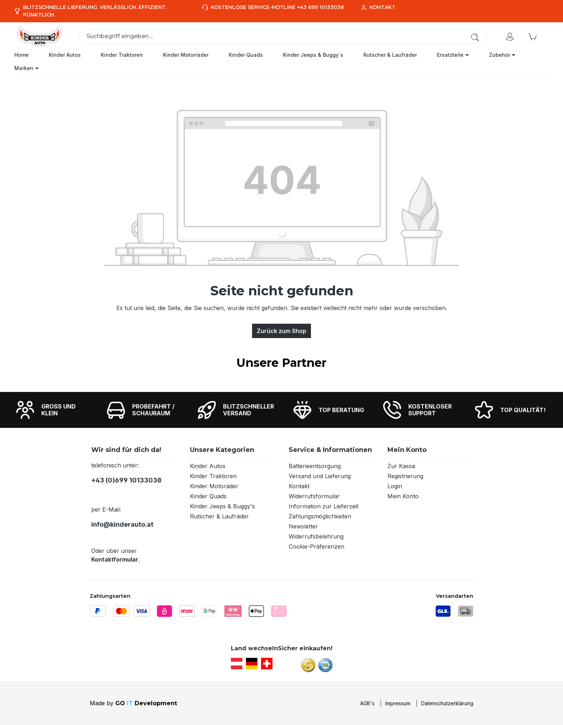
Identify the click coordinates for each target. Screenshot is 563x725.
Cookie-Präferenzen (316, 546)
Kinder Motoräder (214, 486)
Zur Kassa (401, 466)
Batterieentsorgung (315, 466)
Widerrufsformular (314, 496)
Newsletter (303, 526)
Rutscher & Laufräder (219, 516)
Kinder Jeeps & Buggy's (222, 506)
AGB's (367, 703)
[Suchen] (475, 37)
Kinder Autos (207, 466)
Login (394, 486)
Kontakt (299, 486)
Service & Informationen (330, 450)
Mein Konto (407, 450)
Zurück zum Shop (281, 330)
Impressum (397, 703)
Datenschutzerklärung (447, 703)
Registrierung (405, 476)
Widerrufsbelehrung (316, 536)
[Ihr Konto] (509, 36)
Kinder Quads (208, 496)
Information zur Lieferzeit (323, 506)
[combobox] (283, 36)
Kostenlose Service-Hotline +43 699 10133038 (277, 7)
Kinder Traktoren (213, 476)
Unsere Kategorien (222, 450)
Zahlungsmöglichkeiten (320, 516)
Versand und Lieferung (320, 476)
